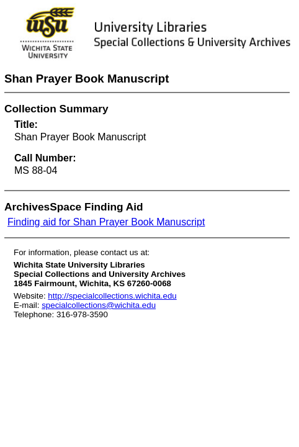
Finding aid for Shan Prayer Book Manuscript (106, 222)
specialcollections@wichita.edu (99, 305)
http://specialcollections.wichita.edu (112, 295)
